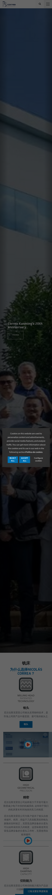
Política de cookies (34, 452)
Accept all (24, 459)
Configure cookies (38, 459)
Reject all (13, 459)
